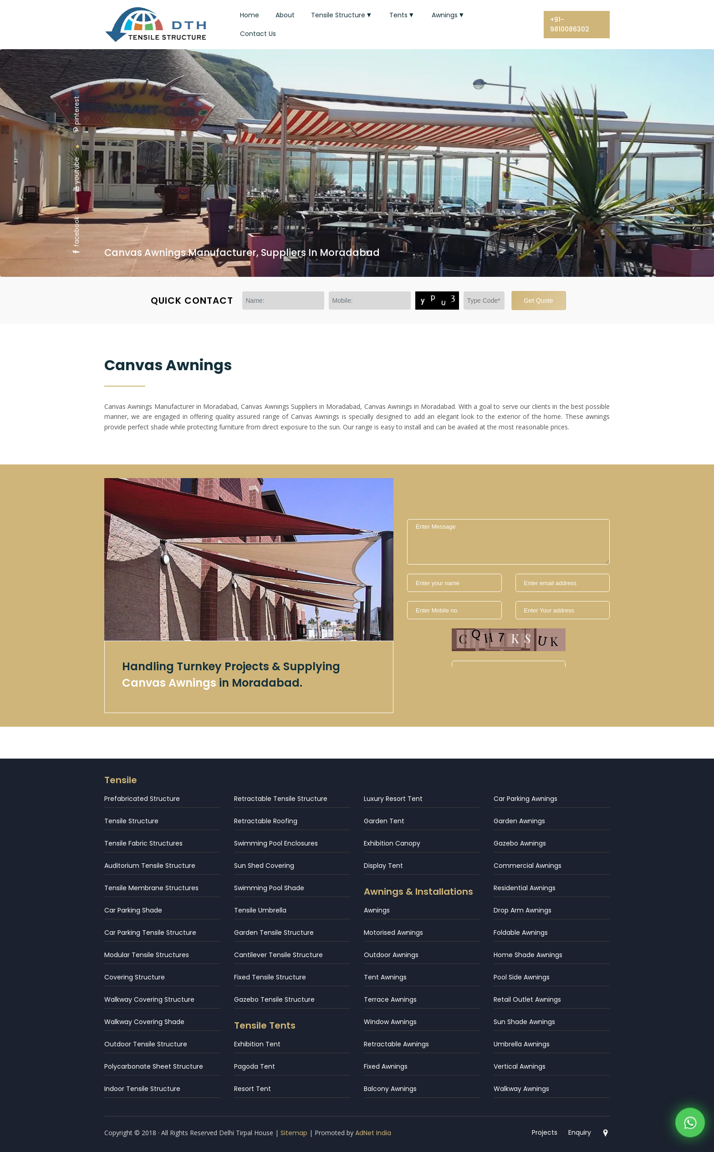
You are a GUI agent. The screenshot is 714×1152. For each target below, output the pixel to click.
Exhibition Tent (257, 1044)
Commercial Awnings (527, 865)
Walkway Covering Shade (144, 1021)
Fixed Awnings (386, 1066)
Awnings (448, 15)
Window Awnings (390, 1021)
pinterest (76, 114)
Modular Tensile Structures (146, 954)
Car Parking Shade (133, 910)
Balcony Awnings (390, 1088)
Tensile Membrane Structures (151, 887)
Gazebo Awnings (520, 843)
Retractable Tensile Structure (280, 798)
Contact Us (258, 33)
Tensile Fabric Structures (143, 843)
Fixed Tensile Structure (270, 977)
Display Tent (383, 865)
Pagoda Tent (254, 1066)
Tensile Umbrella (260, 910)
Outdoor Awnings (391, 954)
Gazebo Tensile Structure (274, 999)
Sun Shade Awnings (524, 1021)
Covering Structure (134, 977)
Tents (402, 15)
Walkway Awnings (521, 1088)
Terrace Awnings (390, 999)
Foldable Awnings (521, 932)
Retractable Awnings (396, 1044)
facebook (76, 235)
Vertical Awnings (520, 1066)
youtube (76, 174)
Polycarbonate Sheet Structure (153, 1066)
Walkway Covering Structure (149, 999)
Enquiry (579, 1132)
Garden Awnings (519, 821)
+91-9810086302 (569, 24)
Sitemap (293, 1132)
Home (249, 15)
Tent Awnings (385, 977)
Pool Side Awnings (522, 977)
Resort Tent (252, 1088)
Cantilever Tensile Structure (278, 954)
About (285, 15)
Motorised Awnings (393, 932)
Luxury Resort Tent (393, 798)
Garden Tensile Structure (274, 932)
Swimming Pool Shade (269, 887)
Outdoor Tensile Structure (145, 1044)
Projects (544, 1132)
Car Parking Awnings (525, 798)
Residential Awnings (525, 887)
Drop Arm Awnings (522, 910)
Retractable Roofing (265, 821)
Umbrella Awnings (522, 1044)
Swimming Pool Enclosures (276, 843)
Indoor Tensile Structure (142, 1088)
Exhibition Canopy (392, 843)
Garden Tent (384, 821)
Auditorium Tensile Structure (149, 865)
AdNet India (373, 1132)
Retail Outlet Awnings (527, 999)
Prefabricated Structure (142, 798)
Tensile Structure (342, 15)
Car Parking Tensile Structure (150, 932)
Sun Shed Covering (264, 865)
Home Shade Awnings (528, 954)
